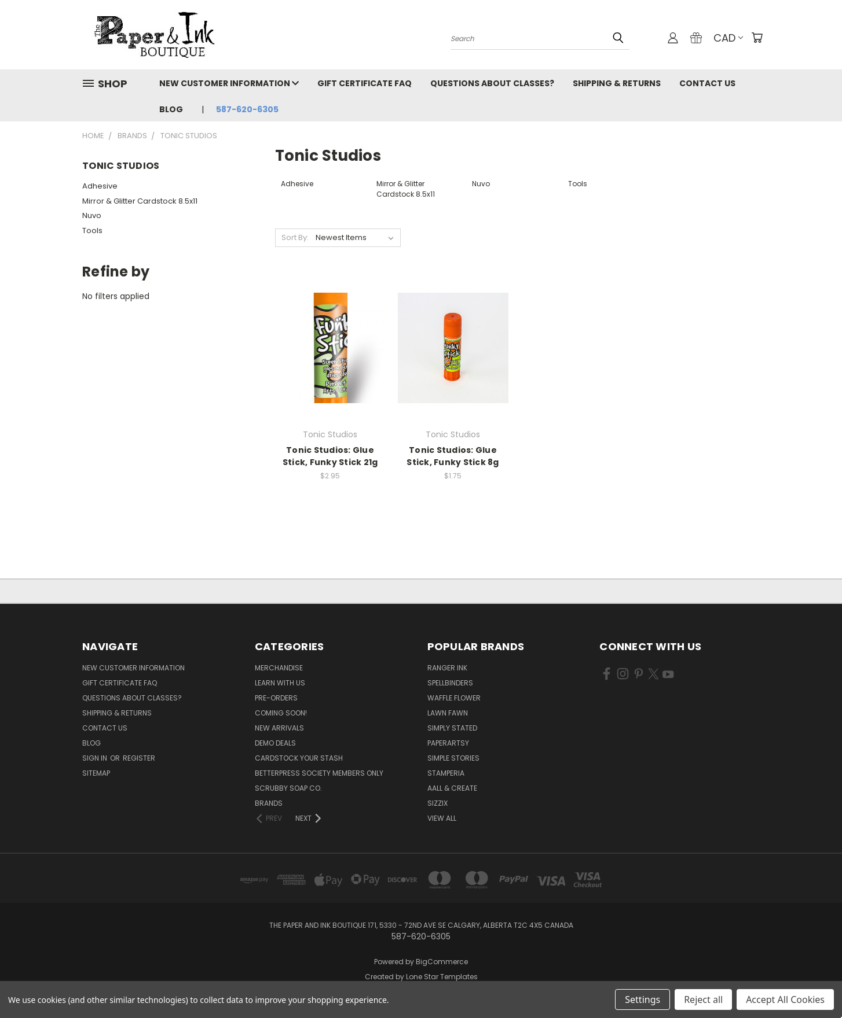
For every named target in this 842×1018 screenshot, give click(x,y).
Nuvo (91, 215)
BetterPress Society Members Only (319, 773)
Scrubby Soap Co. (288, 788)
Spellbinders (450, 683)
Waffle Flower (454, 698)
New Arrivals (279, 728)
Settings (642, 999)
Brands (269, 803)
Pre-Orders (276, 698)
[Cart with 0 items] (757, 37)
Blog (171, 109)
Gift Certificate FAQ (364, 83)
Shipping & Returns (617, 83)
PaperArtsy (448, 743)
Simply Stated (452, 728)
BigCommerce (442, 962)
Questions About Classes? (492, 83)
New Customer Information (229, 83)
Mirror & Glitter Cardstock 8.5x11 (139, 201)
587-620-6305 (247, 109)
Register (139, 758)
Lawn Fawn (447, 713)
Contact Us (707, 83)
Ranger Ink (447, 668)
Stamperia (445, 773)
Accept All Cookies (785, 999)
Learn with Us (280, 683)
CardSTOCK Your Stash (299, 758)
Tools (92, 230)
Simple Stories (453, 758)
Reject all (703, 999)
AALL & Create (452, 788)
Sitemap (96, 773)
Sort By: (295, 237)
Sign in (95, 758)
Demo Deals (275, 743)
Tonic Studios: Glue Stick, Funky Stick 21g (330, 456)
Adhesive (100, 185)
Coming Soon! (281, 713)
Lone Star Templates (442, 977)
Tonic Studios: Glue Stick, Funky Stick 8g (453, 456)
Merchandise (279, 668)
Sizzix (437, 803)
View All (441, 818)
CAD (728, 38)
